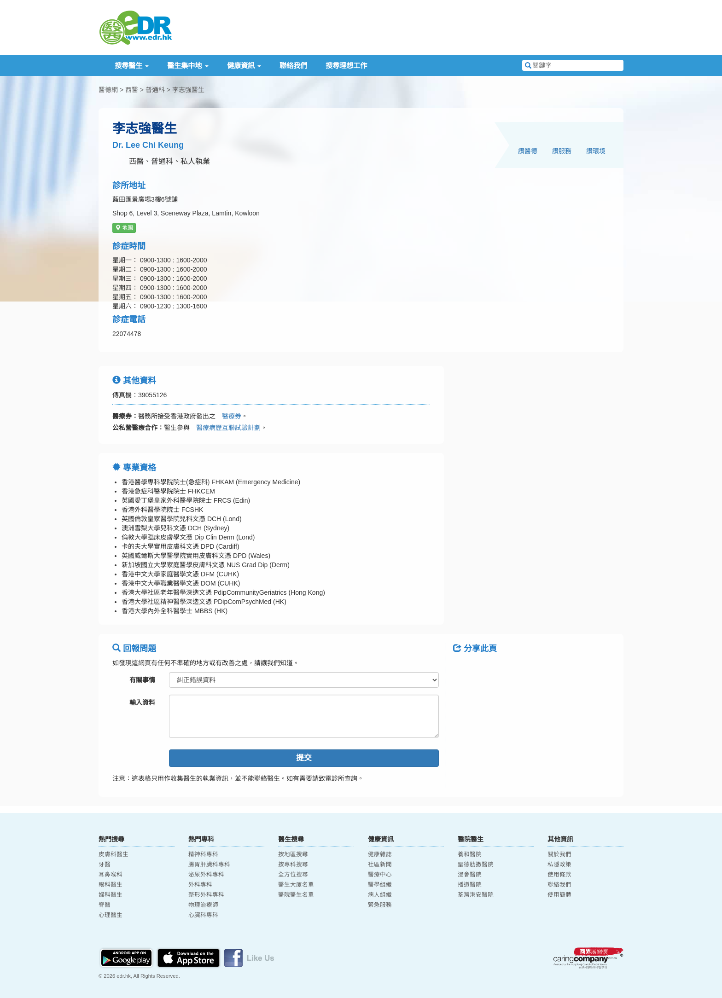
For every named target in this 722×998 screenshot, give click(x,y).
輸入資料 (142, 702)
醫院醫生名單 (296, 895)
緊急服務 (380, 905)
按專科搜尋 (293, 864)
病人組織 (380, 895)
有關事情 (142, 680)
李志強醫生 (188, 89)
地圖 (124, 228)
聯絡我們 (293, 66)
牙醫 (105, 864)
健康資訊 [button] (244, 66)
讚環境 (596, 151)
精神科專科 (203, 854)
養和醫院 (470, 854)
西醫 (131, 89)
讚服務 (561, 151)
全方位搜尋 (293, 874)
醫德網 (108, 89)
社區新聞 (380, 864)
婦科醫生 (110, 895)
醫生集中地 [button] (187, 66)
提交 (304, 758)
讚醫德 (527, 151)
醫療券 (228, 416)
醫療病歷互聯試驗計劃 (225, 427)
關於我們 (559, 854)
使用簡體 (559, 895)
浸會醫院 (470, 874)
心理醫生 (110, 915)
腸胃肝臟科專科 (209, 864)
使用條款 (559, 874)
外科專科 (200, 885)
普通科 (155, 89)
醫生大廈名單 (296, 885)
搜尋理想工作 (346, 66)
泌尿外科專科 (206, 874)
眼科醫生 (110, 885)
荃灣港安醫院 (476, 895)
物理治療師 (203, 905)
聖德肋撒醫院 (476, 864)
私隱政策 (559, 864)
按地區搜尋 (293, 854)
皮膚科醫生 (113, 854)
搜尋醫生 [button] (132, 66)
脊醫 (105, 905)
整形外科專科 (206, 895)
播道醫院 (470, 885)
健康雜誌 (380, 854)
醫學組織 (380, 885)
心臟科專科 (203, 915)
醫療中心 (380, 874)
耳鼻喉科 (110, 874)
